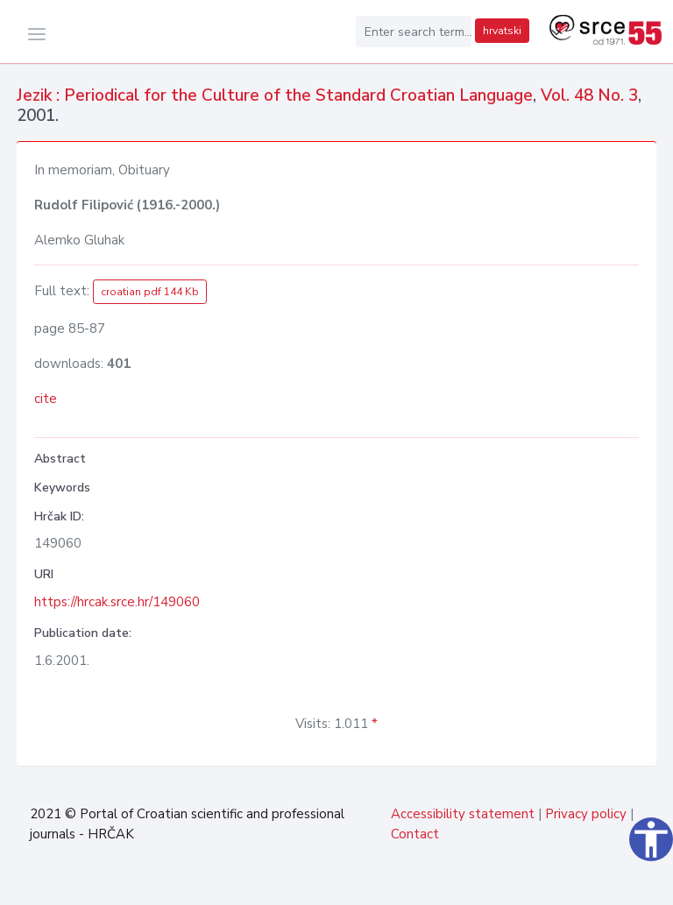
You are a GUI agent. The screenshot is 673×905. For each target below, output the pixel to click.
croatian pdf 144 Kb (150, 292)
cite (45, 398)
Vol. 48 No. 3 (589, 95)
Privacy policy (586, 814)
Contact (415, 834)
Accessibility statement (463, 814)
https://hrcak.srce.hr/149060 (117, 602)
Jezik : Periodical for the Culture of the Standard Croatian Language (275, 95)
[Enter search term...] (413, 31)
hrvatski (502, 31)
